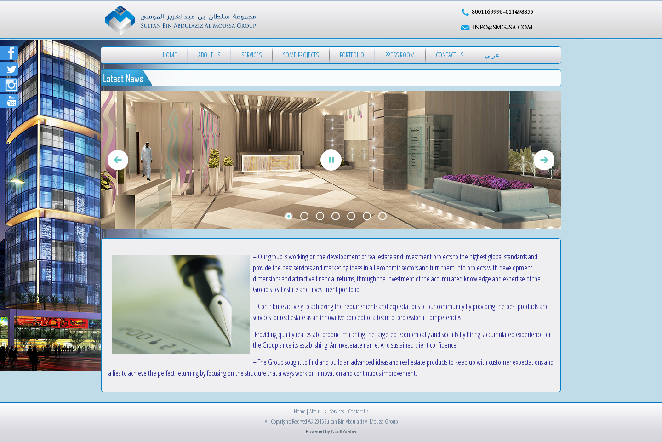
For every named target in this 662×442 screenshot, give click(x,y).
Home (170, 55)
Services (251, 55)
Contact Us (449, 55)
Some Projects (301, 55)
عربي (492, 55)
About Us (209, 55)
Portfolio (352, 55)
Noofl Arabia (343, 431)
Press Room (400, 55)
